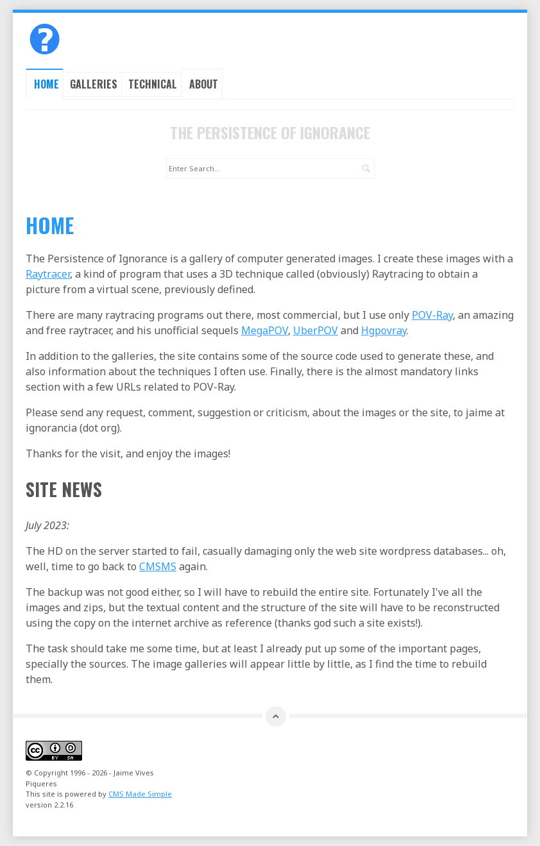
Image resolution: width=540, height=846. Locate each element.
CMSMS (157, 566)
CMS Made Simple (140, 794)
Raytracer (48, 274)
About (203, 84)
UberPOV (315, 330)
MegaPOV (264, 330)
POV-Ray (432, 315)
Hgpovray (384, 330)
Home (46, 84)
